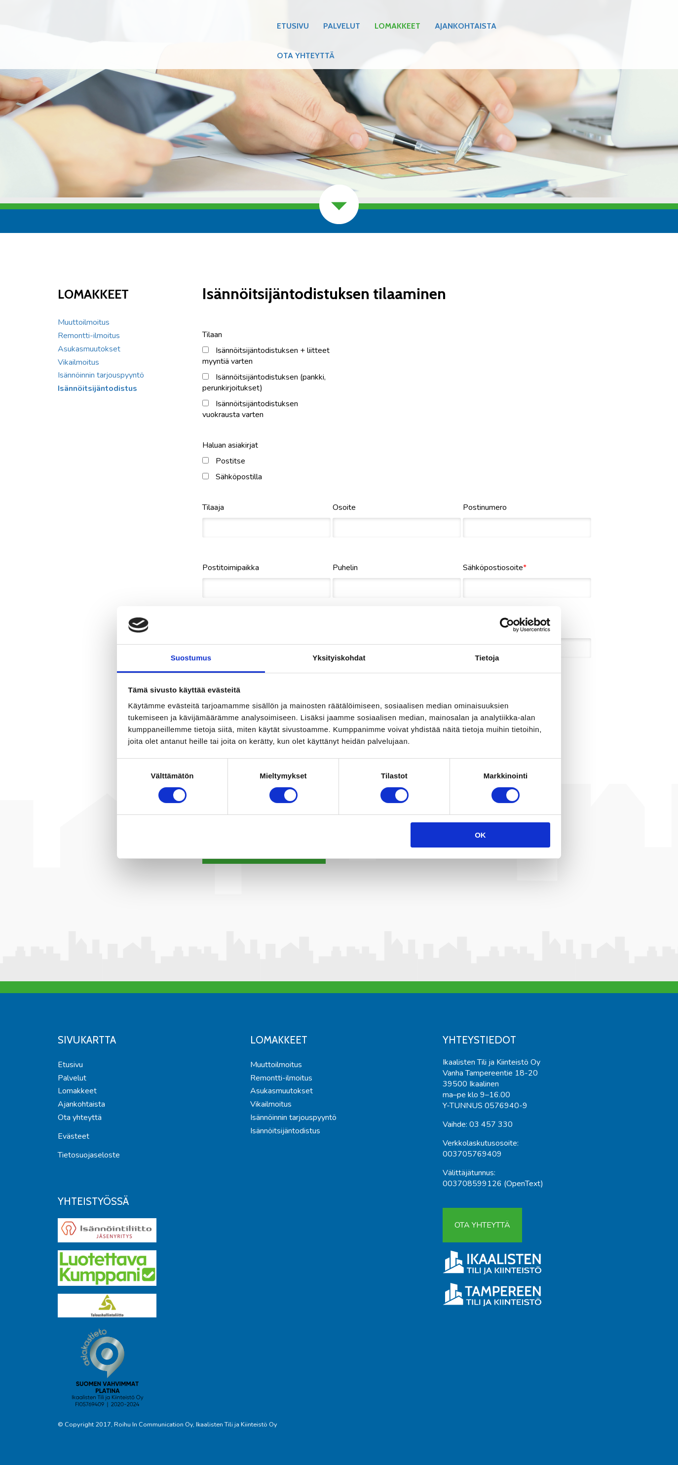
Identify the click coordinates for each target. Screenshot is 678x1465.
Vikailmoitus (78, 362)
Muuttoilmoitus (84, 322)
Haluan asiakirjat (230, 445)
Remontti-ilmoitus (89, 335)
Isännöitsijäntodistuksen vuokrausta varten (250, 409)
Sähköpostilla (232, 476)
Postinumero (485, 507)
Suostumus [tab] (191, 658)
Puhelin (345, 567)
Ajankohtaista (465, 26)
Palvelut (341, 26)
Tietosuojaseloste (89, 1155)
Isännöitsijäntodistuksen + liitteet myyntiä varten (266, 356)
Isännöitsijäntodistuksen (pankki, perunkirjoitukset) (264, 382)
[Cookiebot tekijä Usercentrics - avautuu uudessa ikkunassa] (507, 624)
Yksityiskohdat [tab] (338, 658)
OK (480, 835)
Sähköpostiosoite (493, 567)
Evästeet (73, 1136)
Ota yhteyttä (306, 55)
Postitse (223, 461)
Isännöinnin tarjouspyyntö (101, 375)
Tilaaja (213, 507)
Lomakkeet (397, 26)
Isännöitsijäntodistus (97, 388)
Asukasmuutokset (89, 349)
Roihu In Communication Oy (153, 1424)
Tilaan (212, 334)
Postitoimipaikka (230, 567)
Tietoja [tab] (487, 658)
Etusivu (293, 26)
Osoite (344, 507)
